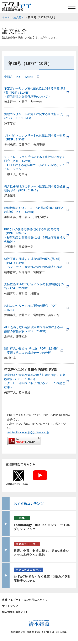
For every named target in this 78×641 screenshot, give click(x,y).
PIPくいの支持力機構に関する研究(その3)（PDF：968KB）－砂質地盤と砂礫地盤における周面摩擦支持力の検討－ (34, 235)
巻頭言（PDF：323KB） (20, 76)
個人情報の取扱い (13, 611)
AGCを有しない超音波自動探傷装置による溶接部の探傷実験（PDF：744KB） (33, 329)
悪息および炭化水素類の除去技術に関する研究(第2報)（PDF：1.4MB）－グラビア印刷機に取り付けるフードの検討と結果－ (34, 381)
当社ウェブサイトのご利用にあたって (25, 599)
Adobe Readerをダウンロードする (28, 432)
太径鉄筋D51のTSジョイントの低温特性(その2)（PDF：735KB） (34, 286)
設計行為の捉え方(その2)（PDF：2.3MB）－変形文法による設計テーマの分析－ (32, 350)
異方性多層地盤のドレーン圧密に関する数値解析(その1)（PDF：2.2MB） (34, 188)
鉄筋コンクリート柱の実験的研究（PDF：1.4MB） (31, 307)
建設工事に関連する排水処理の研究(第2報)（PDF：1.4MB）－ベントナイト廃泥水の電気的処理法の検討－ (34, 263)
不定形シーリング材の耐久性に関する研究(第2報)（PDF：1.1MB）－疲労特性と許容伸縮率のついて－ (34, 92)
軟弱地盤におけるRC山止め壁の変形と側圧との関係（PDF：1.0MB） (34, 210)
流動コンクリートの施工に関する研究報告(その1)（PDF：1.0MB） (33, 116)
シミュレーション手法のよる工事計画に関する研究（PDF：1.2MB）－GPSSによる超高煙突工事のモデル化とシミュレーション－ (34, 163)
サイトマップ (10, 605)
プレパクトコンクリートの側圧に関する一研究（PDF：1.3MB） (34, 137)
